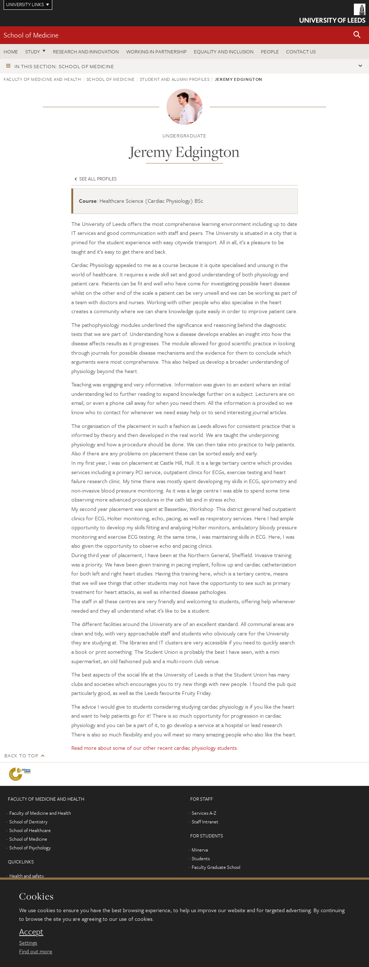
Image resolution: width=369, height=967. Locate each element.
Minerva (200, 849)
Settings (28, 942)
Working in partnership (156, 51)
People (270, 51)
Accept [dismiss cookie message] (31, 931)
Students (201, 858)
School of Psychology (30, 847)
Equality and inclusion (224, 51)
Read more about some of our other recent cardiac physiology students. (154, 748)
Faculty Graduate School (216, 867)
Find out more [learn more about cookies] (35, 951)
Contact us (301, 51)
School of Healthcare (30, 830)
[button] (357, 35)
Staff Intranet (205, 821)
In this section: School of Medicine (64, 66)
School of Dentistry (28, 821)
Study (32, 51)
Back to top (21, 755)
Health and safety (26, 875)
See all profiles (95, 178)
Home (11, 51)
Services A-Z (204, 813)
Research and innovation (86, 51)
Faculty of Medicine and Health (42, 79)
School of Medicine (31, 35)
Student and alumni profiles (175, 79)
